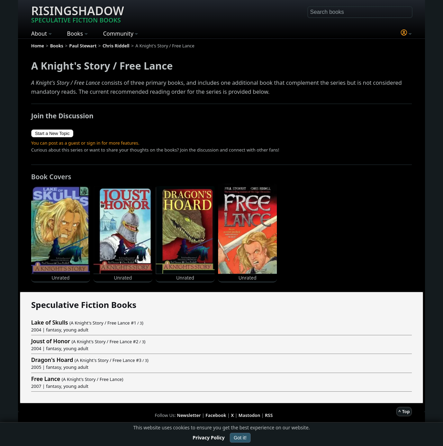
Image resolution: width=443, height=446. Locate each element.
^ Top (404, 411)
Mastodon (249, 415)
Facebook (216, 415)
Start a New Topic (52, 133)
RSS (269, 415)
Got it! (240, 437)
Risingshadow (77, 13)
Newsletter (189, 415)
